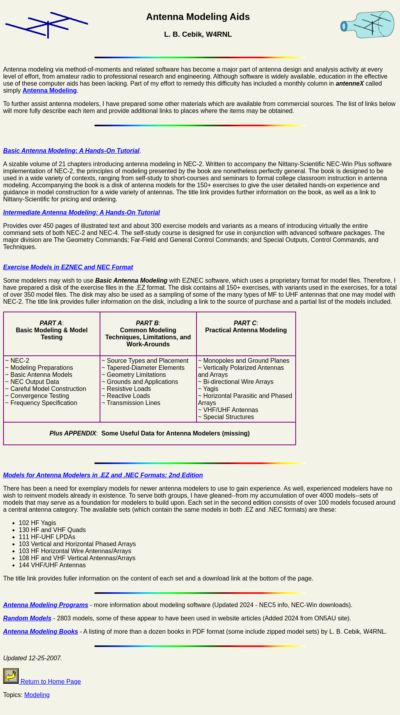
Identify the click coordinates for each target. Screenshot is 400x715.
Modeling (37, 695)
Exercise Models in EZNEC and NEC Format (68, 267)
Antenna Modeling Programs (45, 605)
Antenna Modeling (50, 90)
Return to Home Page (42, 681)
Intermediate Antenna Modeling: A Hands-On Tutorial (81, 212)
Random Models (27, 618)
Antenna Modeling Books (40, 631)
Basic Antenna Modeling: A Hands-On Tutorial (71, 150)
